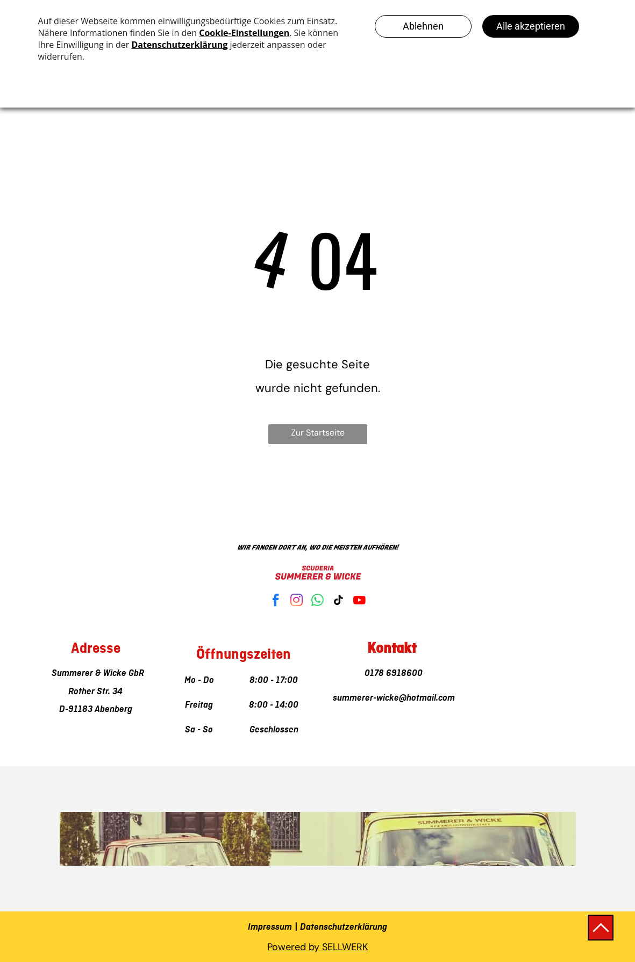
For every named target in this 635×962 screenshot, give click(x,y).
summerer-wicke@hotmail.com (392, 698)
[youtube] (360, 601)
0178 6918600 (391, 673)
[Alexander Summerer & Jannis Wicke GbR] (490, 669)
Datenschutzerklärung (343, 927)
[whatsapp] (318, 601)
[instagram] (297, 601)
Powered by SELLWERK (317, 946)
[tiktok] (339, 601)
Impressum (270, 927)
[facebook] (276, 601)
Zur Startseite (318, 432)
